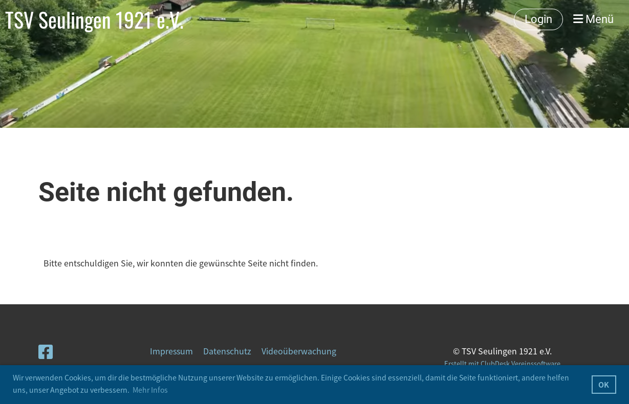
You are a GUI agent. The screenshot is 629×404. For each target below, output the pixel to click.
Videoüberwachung (299, 351)
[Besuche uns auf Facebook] (45, 351)
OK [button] (603, 384)
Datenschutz (227, 351)
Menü (593, 19)
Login (538, 19)
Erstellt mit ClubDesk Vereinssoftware (502, 363)
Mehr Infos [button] (150, 390)
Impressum (171, 351)
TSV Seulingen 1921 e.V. (94, 19)
